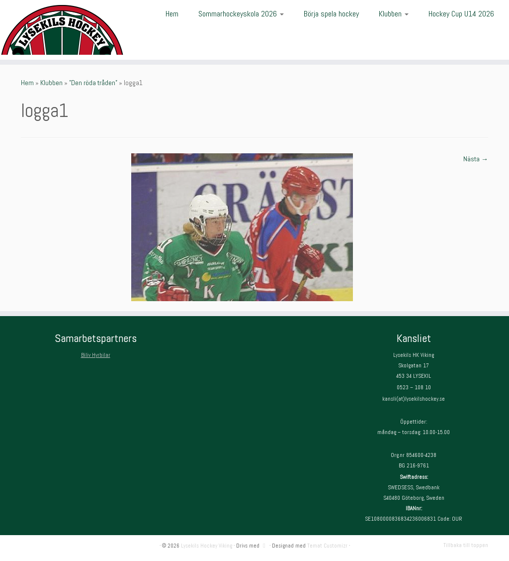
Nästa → (475, 158)
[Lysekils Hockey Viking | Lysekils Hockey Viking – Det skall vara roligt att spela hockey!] (59, 30)
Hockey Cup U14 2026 (461, 13)
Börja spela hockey (331, 13)
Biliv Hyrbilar (95, 354)
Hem (172, 13)
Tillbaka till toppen (465, 545)
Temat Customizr (327, 545)
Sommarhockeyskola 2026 (241, 13)
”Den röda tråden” (93, 82)
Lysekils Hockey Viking (206, 545)
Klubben (394, 13)
